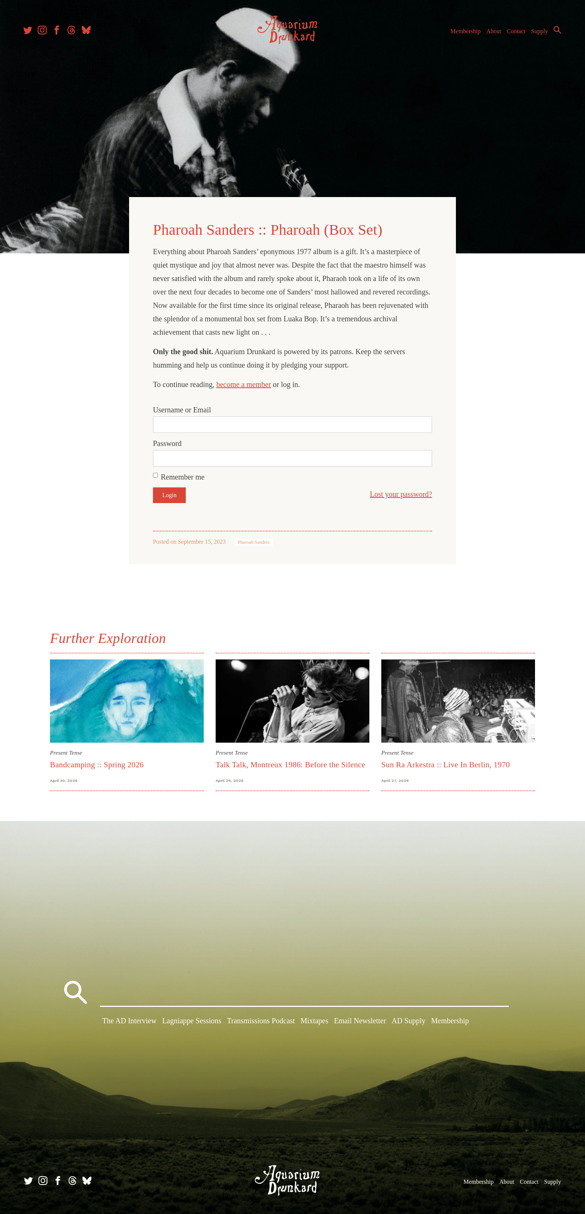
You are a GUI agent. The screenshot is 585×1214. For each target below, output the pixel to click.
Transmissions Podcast (261, 1021)
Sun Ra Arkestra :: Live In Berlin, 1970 (445, 763)
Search (555, 31)
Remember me (182, 476)
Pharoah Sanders (254, 541)
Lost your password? (401, 493)
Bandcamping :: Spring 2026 (97, 763)
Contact (514, 33)
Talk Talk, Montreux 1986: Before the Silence (290, 763)
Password (167, 443)
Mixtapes (314, 1021)
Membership (463, 33)
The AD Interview (129, 1021)
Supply (537, 33)
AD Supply (409, 1021)
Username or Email (182, 409)
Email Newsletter (360, 1021)
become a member (243, 384)
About (491, 33)
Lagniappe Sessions (191, 1021)
